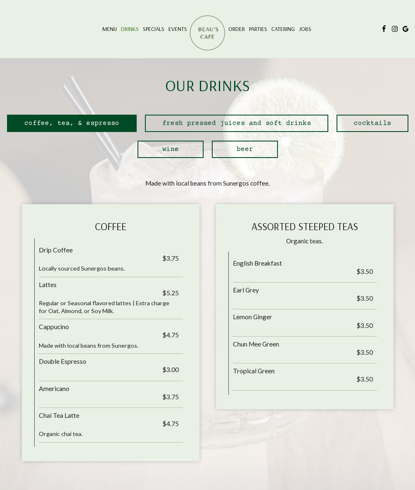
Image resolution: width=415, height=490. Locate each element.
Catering (283, 29)
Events (177, 29)
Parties (258, 29)
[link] (207, 33)
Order (236, 29)
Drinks (130, 29)
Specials (153, 29)
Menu (109, 29)
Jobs (305, 29)
